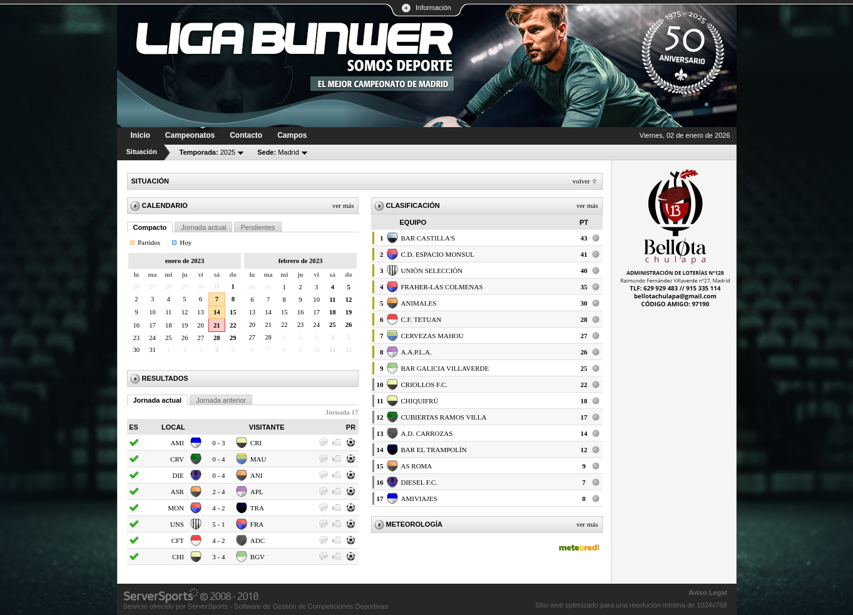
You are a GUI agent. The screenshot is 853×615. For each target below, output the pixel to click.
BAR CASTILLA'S (428, 238)
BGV (257, 557)
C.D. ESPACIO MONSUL (438, 254)
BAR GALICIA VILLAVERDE (445, 368)
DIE (178, 475)
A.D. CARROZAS (427, 433)
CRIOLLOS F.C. (424, 384)
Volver (581, 181)
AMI (176, 443)
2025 (208, 152)
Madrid (278, 152)
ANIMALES (419, 303)
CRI (256, 443)
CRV (177, 459)
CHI (178, 557)
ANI (256, 475)
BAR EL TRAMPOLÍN (434, 449)
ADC (257, 540)
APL (256, 491)
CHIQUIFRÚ (420, 401)
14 (216, 312)
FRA (256, 524)
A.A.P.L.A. (416, 352)
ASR (176, 491)
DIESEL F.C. (419, 482)
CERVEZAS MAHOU (432, 335)
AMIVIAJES (419, 498)
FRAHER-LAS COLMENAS (442, 287)
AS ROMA (416, 466)
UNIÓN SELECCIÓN (432, 270)
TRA (257, 508)
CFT (177, 540)
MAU (258, 459)
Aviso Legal (707, 592)
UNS (177, 524)
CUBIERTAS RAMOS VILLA (444, 417)
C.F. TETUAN (421, 319)
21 (216, 325)
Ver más (343, 205)
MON (176, 508)
